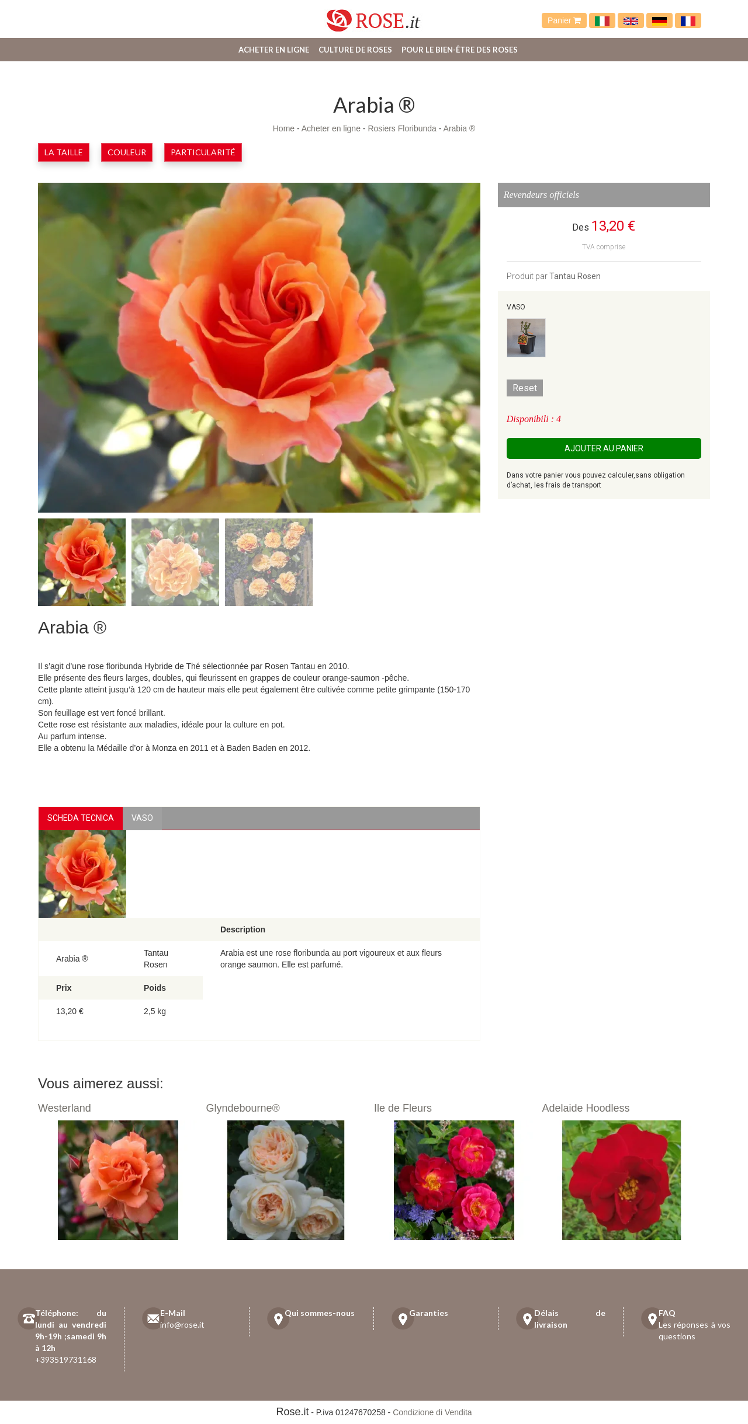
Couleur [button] (127, 152)
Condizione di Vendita (432, 1412)
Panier (564, 20)
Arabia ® (460, 128)
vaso (142, 818)
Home (284, 128)
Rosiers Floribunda (402, 128)
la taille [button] (63, 152)
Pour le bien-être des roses (459, 49)
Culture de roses (355, 49)
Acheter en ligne (273, 49)
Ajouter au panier (604, 448)
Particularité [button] (203, 152)
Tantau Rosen (575, 276)
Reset (524, 388)
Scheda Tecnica (80, 818)
